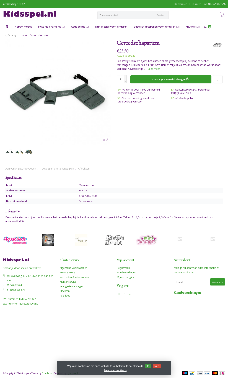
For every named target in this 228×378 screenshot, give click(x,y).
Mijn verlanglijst (126, 277)
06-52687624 (216, 4)
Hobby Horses (23, 26)
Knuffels (193, 26)
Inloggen (196, 4)
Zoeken (161, 15)
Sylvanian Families (51, 26)
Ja (148, 366)
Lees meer (154, 68)
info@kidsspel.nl (16, 289)
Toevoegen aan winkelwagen (171, 78)
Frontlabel (47, 373)
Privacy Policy (67, 272)
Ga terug (10, 35)
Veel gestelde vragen (72, 286)
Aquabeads (80, 26)
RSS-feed (65, 295)
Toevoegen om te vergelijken (57, 168)
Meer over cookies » (115, 370)
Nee (156, 366)
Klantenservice (68, 281)
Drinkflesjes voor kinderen (111, 26)
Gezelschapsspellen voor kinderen (157, 26)
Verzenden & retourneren (74, 277)
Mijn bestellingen (126, 272)
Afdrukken (84, 168)
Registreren (181, 4)
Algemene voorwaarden (73, 267)
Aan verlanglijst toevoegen (20, 168)
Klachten (65, 291)
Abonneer (217, 282)
